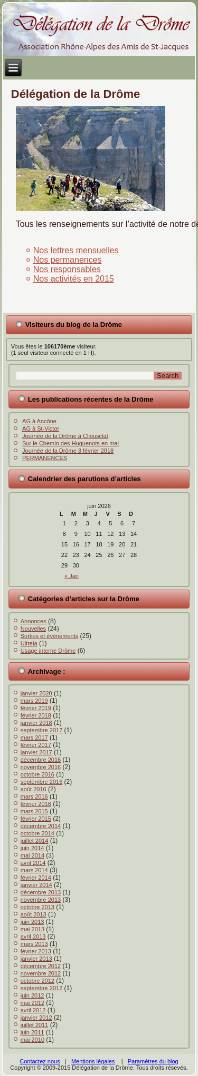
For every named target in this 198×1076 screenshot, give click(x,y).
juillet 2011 (35, 1025)
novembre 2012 (41, 973)
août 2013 (33, 914)
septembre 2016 (42, 782)
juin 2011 (32, 1032)
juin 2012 (32, 995)
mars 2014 (34, 870)
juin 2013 (32, 922)
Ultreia (29, 643)
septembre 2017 (42, 730)
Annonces (33, 621)
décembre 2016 (41, 759)
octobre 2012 (37, 981)
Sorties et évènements (49, 636)
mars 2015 (34, 811)
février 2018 (36, 715)
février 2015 (36, 818)
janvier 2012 (36, 1017)
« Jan (71, 576)
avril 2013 (33, 936)
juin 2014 (32, 848)
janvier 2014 (36, 885)
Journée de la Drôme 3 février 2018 (68, 450)
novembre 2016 (41, 767)
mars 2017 (34, 737)
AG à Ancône (39, 421)
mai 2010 (32, 1040)
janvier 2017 (36, 752)
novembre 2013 (41, 899)
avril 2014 (33, 863)
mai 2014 (32, 855)
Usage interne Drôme (48, 650)
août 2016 (33, 789)
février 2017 (36, 745)
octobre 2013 (37, 907)
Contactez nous (40, 1061)
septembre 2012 (42, 988)
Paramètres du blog (153, 1061)
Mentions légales (93, 1061)
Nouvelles (33, 628)
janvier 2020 (36, 693)
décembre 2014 (41, 826)
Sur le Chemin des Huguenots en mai (70, 443)
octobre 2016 (37, 774)
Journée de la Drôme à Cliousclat (65, 436)
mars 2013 (34, 944)
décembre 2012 (41, 966)
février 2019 (36, 708)
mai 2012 (32, 1003)
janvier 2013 (36, 958)
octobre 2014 (37, 833)
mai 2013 (32, 929)
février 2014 (36, 877)
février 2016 (36, 804)
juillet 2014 (35, 841)
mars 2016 (34, 796)
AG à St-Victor (40, 428)
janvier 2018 (36, 723)
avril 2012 (33, 1010)
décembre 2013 (41, 892)
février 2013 (36, 951)
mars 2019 (34, 701)
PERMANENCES (44, 458)
